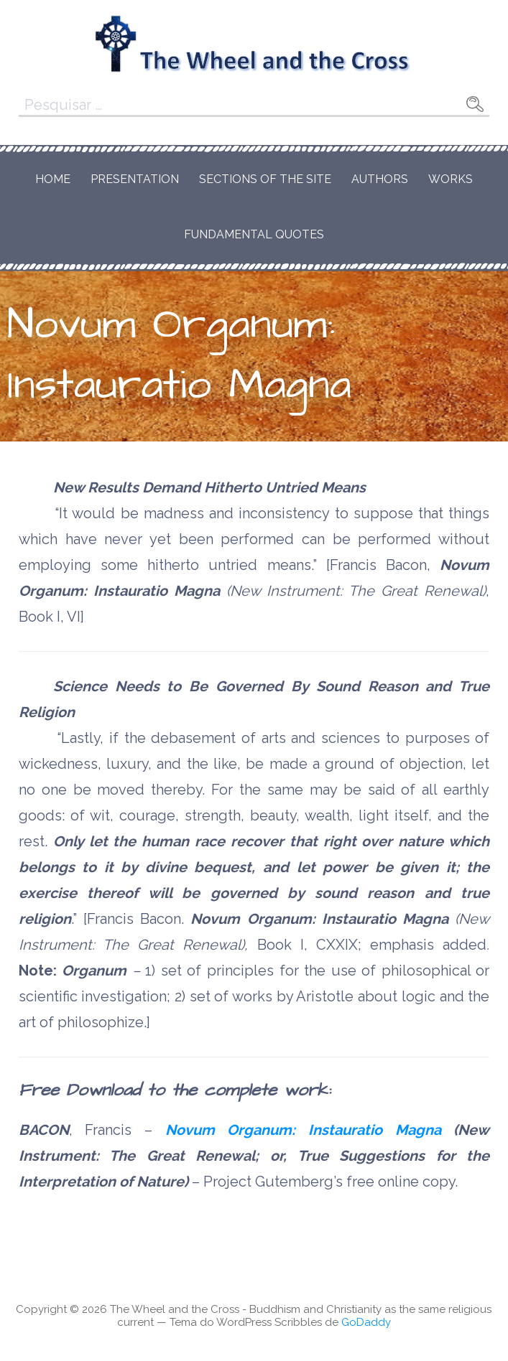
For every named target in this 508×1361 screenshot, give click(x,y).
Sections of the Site (265, 179)
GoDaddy (366, 1322)
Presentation (135, 179)
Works (450, 179)
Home (52, 179)
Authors (379, 179)
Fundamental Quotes (254, 234)
